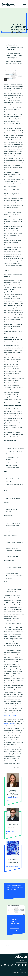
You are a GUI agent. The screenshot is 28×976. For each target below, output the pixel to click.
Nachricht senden (10, 831)
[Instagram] (12, 965)
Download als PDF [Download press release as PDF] (14, 768)
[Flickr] (26, 965)
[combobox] (23, 970)
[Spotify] (23, 965)
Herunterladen (11, 895)
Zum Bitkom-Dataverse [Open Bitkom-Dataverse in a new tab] (12, 866)
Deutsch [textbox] (22, 970)
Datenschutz (15, 972)
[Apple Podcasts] (19, 965)
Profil (7, 800)
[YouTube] (5, 965)
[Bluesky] (16, 965)
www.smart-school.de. (10, 715)
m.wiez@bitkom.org (13, 797)
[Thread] (9, 965)
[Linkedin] (2, 965)
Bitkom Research (9, 724)
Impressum (24, 972)
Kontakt (22, 960)
